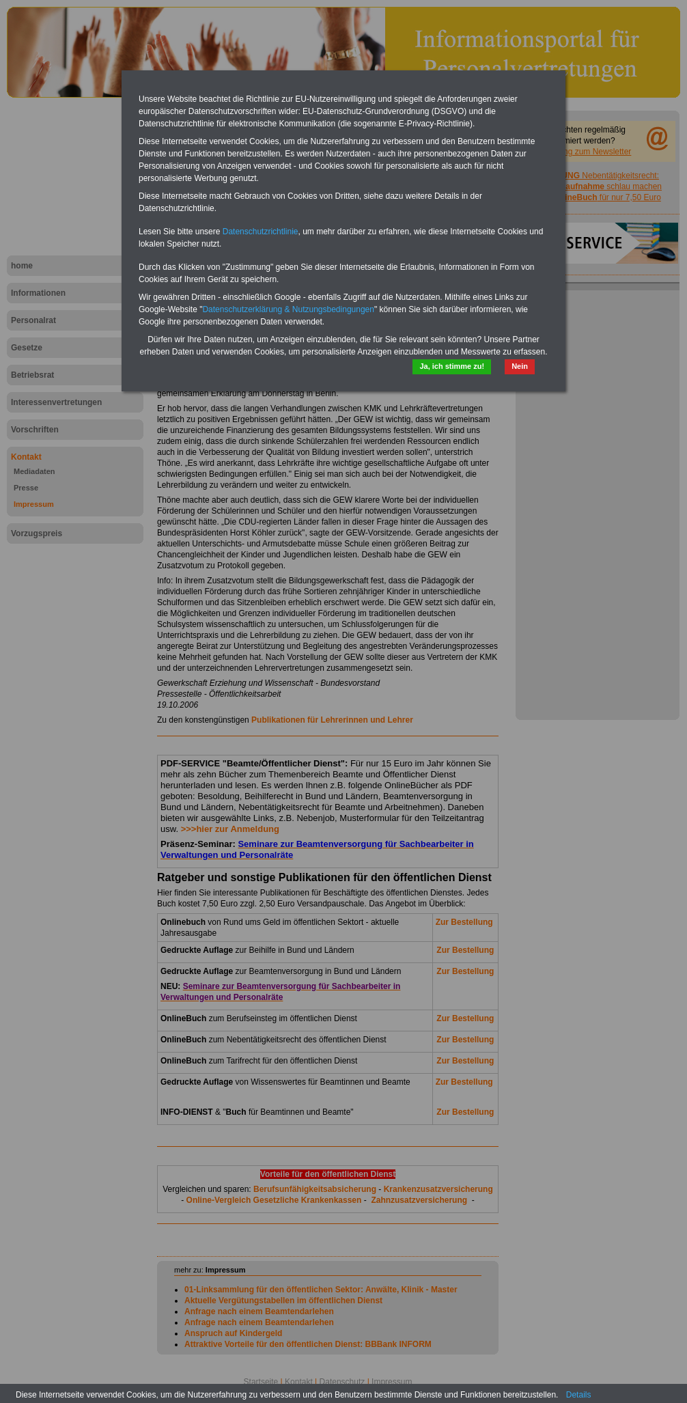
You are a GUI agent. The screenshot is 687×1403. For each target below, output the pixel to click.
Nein (519, 366)
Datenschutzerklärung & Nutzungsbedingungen (288, 309)
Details (578, 1395)
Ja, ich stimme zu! (451, 366)
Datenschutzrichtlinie (260, 231)
